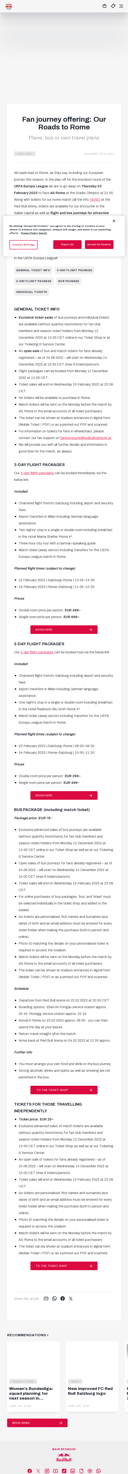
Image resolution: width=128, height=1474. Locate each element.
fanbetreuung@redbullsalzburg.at (85, 438)
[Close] (114, 220)
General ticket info (33, 270)
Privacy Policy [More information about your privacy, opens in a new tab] (29, 233)
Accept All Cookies (99, 244)
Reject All (67, 244)
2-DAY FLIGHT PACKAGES (39, 644)
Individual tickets (31, 292)
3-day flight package (74, 270)
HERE (94, 199)
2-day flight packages (37, 652)
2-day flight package (34, 281)
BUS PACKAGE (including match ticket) (52, 810)
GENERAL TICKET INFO (37, 309)
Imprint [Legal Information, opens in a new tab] (43, 233)
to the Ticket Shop (52, 1090)
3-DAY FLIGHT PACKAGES (39, 465)
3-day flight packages (37, 473)
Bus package (68, 281)
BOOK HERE (44, 629)
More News (21, 1423)
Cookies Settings (24, 244)
